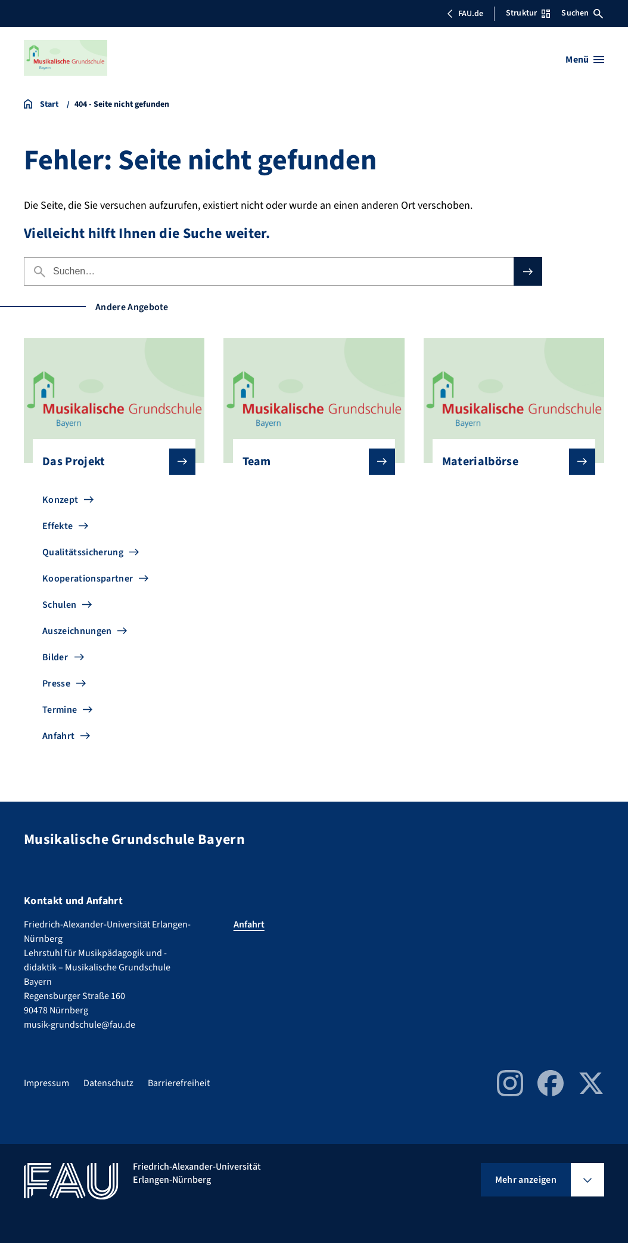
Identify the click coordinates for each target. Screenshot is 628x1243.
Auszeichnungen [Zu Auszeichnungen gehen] (76, 631)
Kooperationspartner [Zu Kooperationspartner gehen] (87, 578)
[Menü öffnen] (584, 60)
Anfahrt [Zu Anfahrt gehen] (58, 736)
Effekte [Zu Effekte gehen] (57, 526)
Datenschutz (108, 1083)
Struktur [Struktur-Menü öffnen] (528, 13)
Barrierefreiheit (179, 1083)
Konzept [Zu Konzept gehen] (60, 499)
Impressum (46, 1083)
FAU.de (464, 14)
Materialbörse (509, 462)
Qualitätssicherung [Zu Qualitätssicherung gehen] (82, 552)
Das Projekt (109, 462)
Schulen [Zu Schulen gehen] (59, 604)
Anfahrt (249, 924)
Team (310, 462)
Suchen (582, 13)
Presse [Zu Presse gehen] (56, 683)
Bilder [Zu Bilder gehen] (55, 657)
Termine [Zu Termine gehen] (59, 709)
